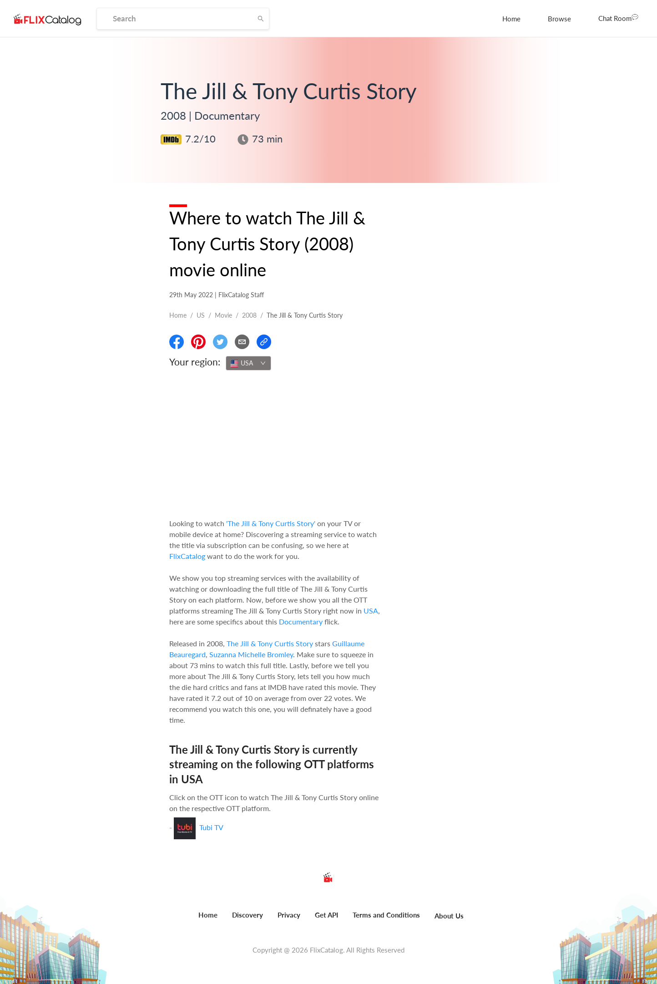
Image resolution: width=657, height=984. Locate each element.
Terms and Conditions (386, 915)
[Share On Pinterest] (198, 342)
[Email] (242, 342)
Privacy (289, 915)
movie (223, 315)
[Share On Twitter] (220, 342)
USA (371, 610)
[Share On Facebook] (176, 342)
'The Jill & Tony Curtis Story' (270, 523)
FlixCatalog (187, 556)
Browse (559, 19)
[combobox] (248, 363)
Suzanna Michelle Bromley (251, 654)
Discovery (247, 915)
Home (511, 19)
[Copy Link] (264, 342)
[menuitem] (511, 19)
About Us (449, 916)
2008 (249, 315)
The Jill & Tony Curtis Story (270, 643)
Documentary (301, 621)
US (201, 315)
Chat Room (618, 17)
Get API (326, 915)
